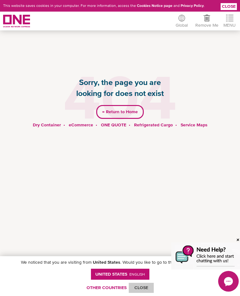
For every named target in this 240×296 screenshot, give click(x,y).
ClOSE (141, 287)
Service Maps (194, 124)
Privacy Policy (192, 5)
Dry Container (47, 124)
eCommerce (81, 124)
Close (229, 6)
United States (120, 274)
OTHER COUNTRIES (107, 287)
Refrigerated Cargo (153, 124)
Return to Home (120, 111)
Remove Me (206, 25)
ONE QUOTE (113, 124)
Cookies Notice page (154, 5)
